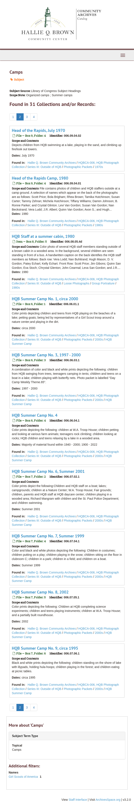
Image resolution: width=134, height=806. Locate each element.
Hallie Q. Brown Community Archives (52, 162)
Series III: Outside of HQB (44, 167)
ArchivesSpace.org (108, 799)
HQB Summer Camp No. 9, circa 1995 (45, 648)
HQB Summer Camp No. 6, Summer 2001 (48, 471)
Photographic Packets (78, 167)
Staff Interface (78, 799)
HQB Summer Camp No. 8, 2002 (40, 592)
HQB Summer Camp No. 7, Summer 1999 (48, 536)
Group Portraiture (103, 283)
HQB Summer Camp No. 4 (34, 415)
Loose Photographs (76, 283)
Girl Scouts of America (24, 776)
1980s (99, 225)
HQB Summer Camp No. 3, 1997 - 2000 (46, 355)
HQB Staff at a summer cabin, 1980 (43, 236)
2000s (99, 339)
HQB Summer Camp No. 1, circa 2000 (45, 299)
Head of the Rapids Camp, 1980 (40, 178)
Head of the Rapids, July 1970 (38, 130)
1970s (99, 167)
